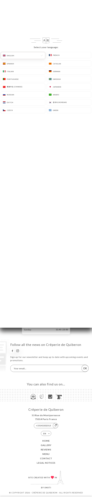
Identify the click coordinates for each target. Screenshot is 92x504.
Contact (46, 458)
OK (85, 368)
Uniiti (47, 487)
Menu (46, 454)
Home (46, 440)
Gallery (46, 445)
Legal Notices (46, 462)
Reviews (46, 449)
